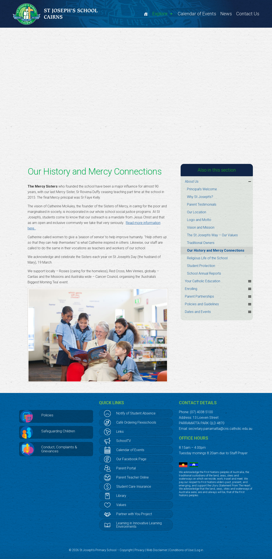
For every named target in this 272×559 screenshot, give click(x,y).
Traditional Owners (200, 243)
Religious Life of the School (207, 258)
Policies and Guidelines (218, 304)
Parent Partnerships (218, 296)
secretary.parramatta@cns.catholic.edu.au (220, 429)
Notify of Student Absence (136, 413)
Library (121, 496)
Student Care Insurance (133, 486)
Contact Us (247, 13)
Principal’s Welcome (202, 189)
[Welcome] (145, 14)
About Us (218, 181)
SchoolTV (123, 441)
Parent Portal (126, 468)
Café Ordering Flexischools (136, 422)
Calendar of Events (197, 13)
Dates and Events (218, 312)
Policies (47, 415)
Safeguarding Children (58, 431)
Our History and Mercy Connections (215, 250)
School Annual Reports (204, 273)
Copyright (126, 550)
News (226, 13)
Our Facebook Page (131, 459)
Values (121, 505)
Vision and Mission (200, 227)
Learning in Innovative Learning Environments (139, 525)
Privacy (139, 550)
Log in (199, 550)
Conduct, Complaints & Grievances (59, 449)
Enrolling (218, 289)
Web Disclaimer (156, 550)
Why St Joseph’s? (200, 197)
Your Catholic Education (218, 281)
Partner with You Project (134, 514)
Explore (162, 13)
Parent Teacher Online (132, 477)
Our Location (196, 212)
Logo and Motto (199, 220)
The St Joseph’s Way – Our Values (212, 235)
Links (120, 432)
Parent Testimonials (201, 204)
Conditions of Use (181, 550)
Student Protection (201, 266)
